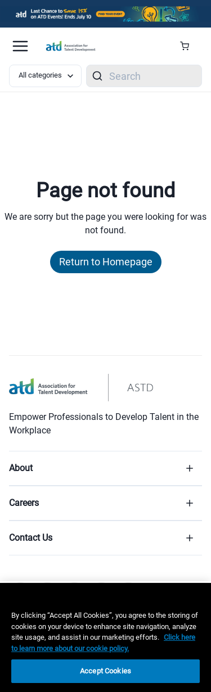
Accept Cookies (105, 671)
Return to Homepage (105, 262)
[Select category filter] (45, 76)
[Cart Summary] (189, 46)
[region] (105, 637)
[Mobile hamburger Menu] (20, 46)
